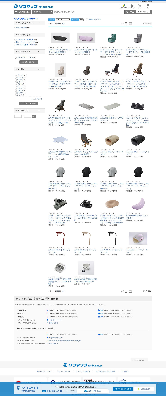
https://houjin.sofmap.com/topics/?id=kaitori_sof (65, 341)
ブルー (20, 84)
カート (140, 7)
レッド (20, 95)
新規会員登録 (123, 7)
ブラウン (21, 93)
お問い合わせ (53, 323)
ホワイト (21, 77)
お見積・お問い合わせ (92, 391)
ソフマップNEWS (63, 371)
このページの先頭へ (139, 360)
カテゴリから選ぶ (24, 12)
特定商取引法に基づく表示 (105, 371)
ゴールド (21, 91)
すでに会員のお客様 (124, 389)
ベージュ (21, 88)
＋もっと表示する (36, 99)
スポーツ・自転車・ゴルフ (26, 45)
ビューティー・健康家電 (26, 39)
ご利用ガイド (132, 7)
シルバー (21, 82)
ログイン (148, 7)
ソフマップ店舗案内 (83, 371)
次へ (63, 23)
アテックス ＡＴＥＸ (26, 57)
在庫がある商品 (23, 27)
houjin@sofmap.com (56, 320)
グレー (21, 80)
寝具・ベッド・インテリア (27, 42)
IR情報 (150, 1)
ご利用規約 (143, 1)
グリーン (21, 86)
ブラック (21, 75)
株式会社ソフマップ (44, 371)
